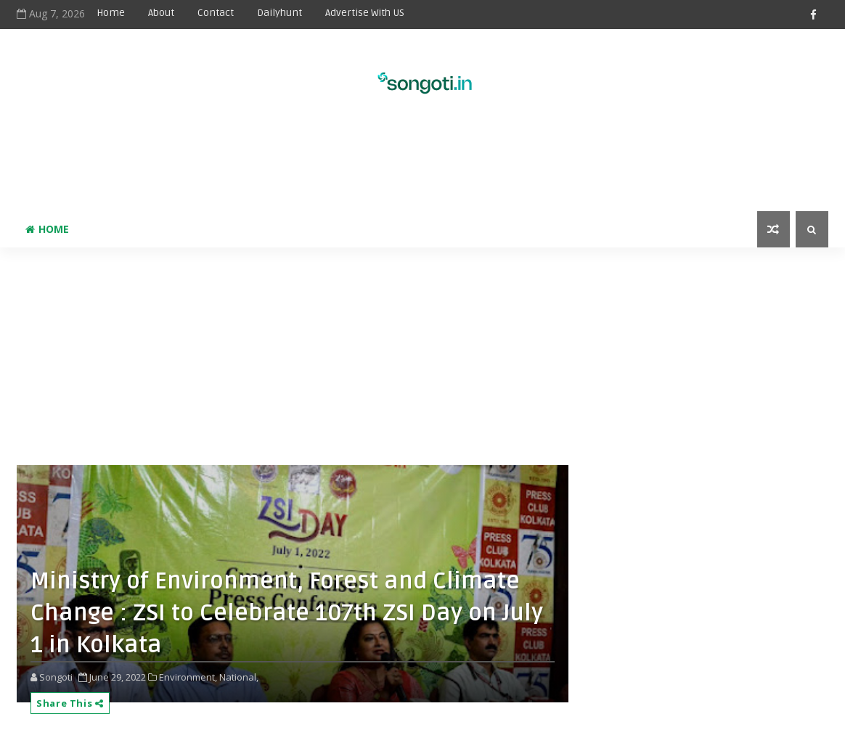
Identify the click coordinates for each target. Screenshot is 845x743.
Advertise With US (364, 13)
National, (238, 677)
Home (111, 13)
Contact (215, 13)
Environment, (188, 677)
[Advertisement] (422, 164)
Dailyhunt (279, 13)
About (161, 13)
